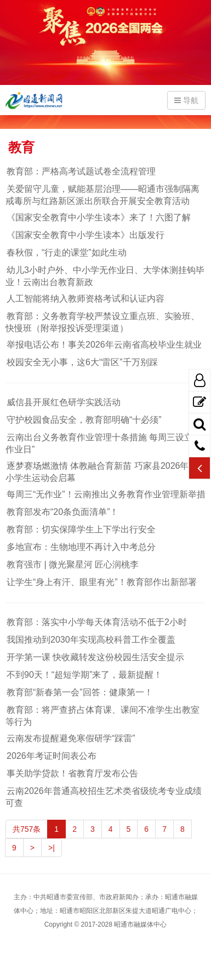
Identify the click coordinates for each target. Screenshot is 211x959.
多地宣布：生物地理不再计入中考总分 (80, 547)
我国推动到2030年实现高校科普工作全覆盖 (90, 639)
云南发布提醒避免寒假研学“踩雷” (70, 738)
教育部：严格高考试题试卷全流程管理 (80, 171)
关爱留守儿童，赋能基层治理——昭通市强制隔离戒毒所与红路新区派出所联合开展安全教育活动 (102, 195)
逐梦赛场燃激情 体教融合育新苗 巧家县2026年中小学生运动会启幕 (101, 472)
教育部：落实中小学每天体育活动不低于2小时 (96, 622)
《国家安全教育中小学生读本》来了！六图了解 (98, 217)
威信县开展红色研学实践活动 (63, 402)
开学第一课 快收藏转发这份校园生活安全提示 (94, 657)
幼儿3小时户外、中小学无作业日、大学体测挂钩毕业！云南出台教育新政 (104, 276)
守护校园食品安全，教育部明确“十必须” (83, 419)
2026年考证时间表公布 (50, 756)
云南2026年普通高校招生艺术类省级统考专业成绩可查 (103, 797)
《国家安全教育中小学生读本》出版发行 (84, 235)
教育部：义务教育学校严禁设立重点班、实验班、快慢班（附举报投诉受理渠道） (102, 322)
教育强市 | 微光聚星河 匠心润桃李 (72, 564)
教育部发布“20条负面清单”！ (61, 512)
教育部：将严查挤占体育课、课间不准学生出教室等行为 (102, 716)
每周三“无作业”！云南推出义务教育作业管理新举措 (105, 494)
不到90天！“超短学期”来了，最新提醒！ (83, 674)
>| (51, 847)
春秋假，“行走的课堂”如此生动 (66, 252)
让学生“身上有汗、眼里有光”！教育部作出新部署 (101, 582)
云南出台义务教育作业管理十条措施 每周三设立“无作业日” (105, 443)
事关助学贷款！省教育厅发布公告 (71, 773)
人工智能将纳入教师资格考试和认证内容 (84, 298)
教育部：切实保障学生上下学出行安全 (80, 529)
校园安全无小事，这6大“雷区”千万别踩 (81, 362)
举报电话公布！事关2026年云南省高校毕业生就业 (103, 344)
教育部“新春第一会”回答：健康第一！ (79, 692)
